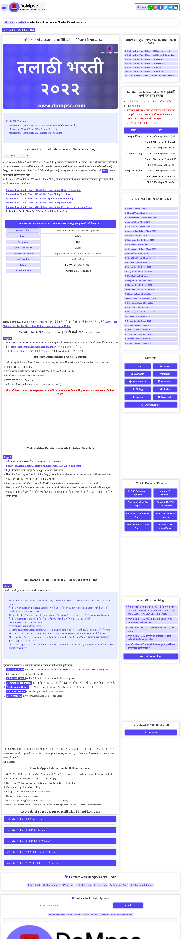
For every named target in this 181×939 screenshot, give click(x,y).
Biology (137, 389)
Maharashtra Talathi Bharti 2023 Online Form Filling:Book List (38, 202)
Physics (165, 373)
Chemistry (137, 373)
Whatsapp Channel (141, 885)
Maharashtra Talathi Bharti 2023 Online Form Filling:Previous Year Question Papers (49, 207)
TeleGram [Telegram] (100, 885)
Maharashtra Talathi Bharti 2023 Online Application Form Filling (39, 198)
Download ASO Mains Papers (165, 526)
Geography (165, 397)
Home (9, 22)
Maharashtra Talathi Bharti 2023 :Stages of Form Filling (35, 132)
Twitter (67, 885)
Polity (165, 389)
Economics (165, 381)
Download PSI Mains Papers (138, 526)
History (138, 397)
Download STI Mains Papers (165, 515)
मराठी (137, 366)
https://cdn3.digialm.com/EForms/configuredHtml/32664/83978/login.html (43, 465)
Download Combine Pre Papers (138, 515)
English (165, 366)
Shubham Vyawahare (22, 156)
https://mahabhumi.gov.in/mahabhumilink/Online (78, 253)
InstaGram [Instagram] (83, 885)
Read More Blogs (150, 656)
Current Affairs (151, 404)
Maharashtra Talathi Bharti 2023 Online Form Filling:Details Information (43, 190)
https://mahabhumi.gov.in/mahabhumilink (32, 346)
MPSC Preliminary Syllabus (138, 493)
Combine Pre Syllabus (165, 493)
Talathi (22, 22)
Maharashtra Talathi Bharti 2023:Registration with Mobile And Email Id (43, 125)
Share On (141, 7)
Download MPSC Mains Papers (165, 504)
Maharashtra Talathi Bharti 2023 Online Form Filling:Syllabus (38, 194)
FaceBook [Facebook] (34, 885)
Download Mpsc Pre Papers (138, 504)
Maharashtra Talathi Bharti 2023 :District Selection (33, 129)
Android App (118, 885)
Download (151, 732)
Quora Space (51, 885)
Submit (128, 905)
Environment (137, 381)
